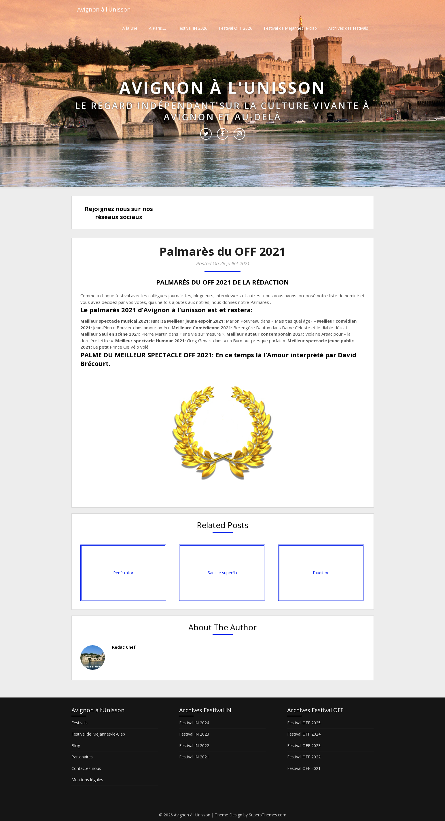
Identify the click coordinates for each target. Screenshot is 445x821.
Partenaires (82, 757)
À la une (129, 28)
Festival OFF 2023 (304, 745)
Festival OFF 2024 (304, 734)
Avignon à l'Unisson (104, 9)
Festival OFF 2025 (304, 722)
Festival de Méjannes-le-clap (290, 28)
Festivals (79, 722)
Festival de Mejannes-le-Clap (98, 734)
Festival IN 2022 (194, 745)
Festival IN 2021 (194, 757)
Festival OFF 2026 (235, 28)
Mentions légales (87, 779)
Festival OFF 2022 (304, 757)
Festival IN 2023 (194, 734)
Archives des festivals (348, 28)
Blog (75, 745)
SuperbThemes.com (267, 815)
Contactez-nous (86, 768)
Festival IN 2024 (194, 722)
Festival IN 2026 (192, 28)
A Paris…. (157, 28)
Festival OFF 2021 (304, 768)
